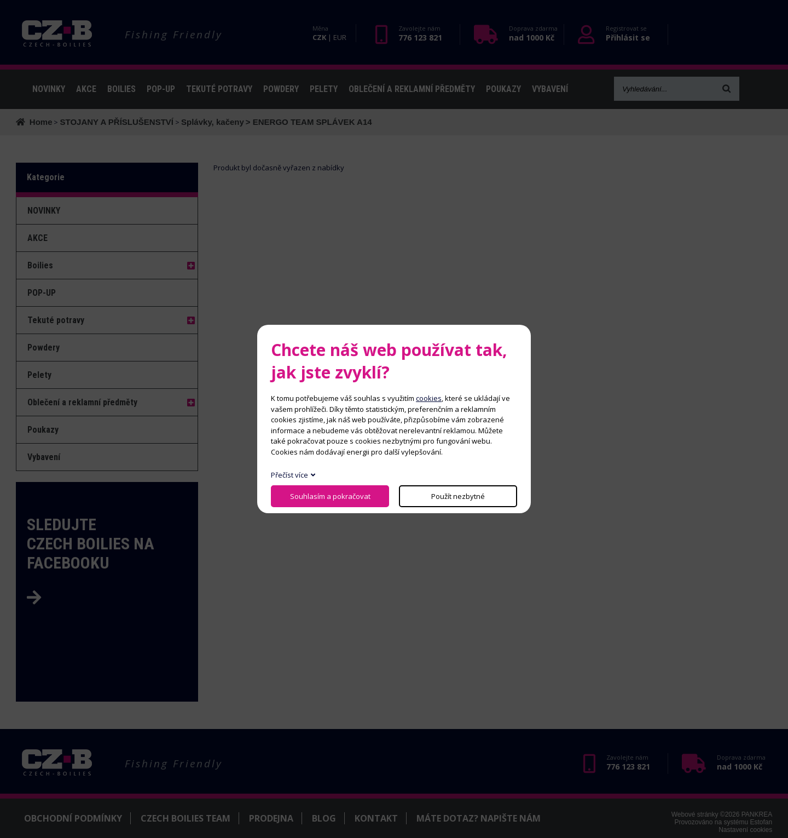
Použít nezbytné (458, 496)
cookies (429, 398)
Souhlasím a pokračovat (330, 496)
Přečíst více (289, 475)
